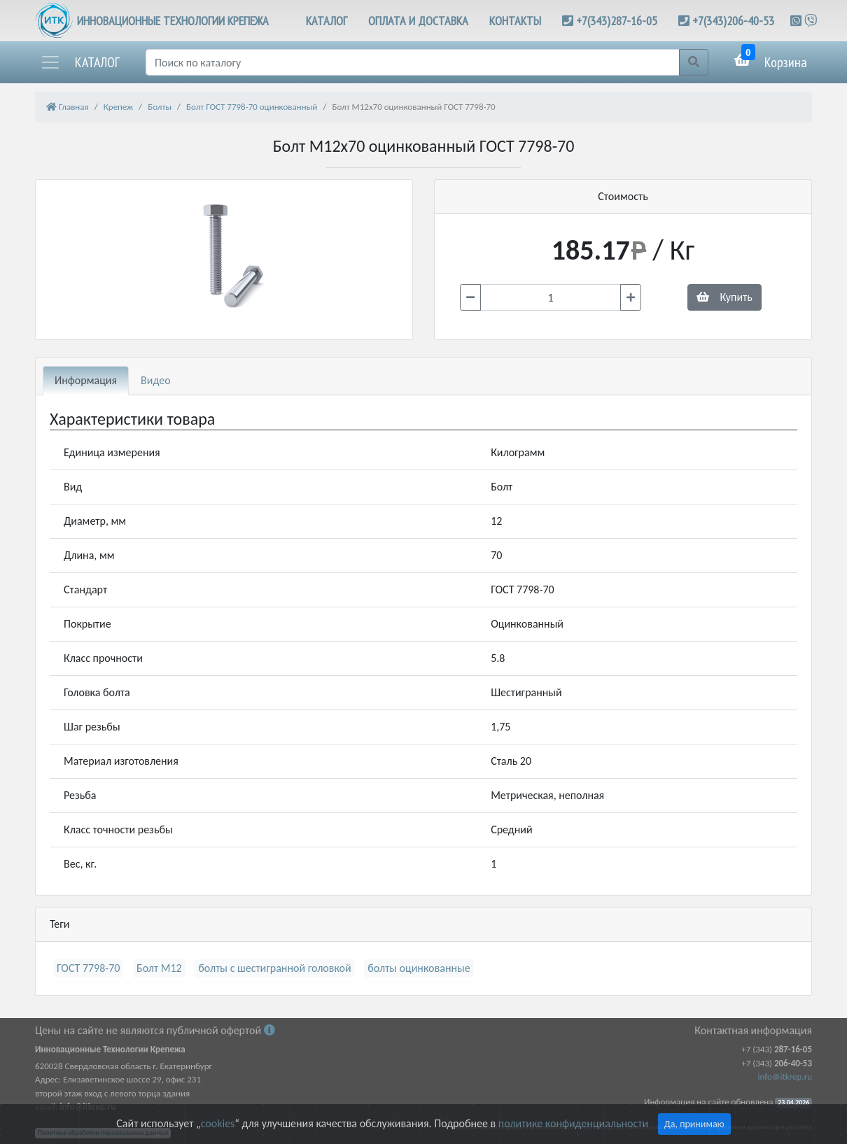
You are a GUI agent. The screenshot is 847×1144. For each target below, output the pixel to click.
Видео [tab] (156, 380)
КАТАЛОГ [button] (326, 21)
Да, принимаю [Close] (694, 1124)
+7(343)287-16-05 (616, 21)
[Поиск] (413, 62)
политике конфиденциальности (573, 1123)
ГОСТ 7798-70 (88, 968)
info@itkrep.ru (785, 1076)
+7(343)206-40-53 (733, 21)
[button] (80, 62)
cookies (217, 1123)
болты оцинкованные (419, 968)
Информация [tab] (86, 380)
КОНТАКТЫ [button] (515, 21)
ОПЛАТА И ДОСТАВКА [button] (418, 21)
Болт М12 (159, 968)
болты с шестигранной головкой (274, 968)
